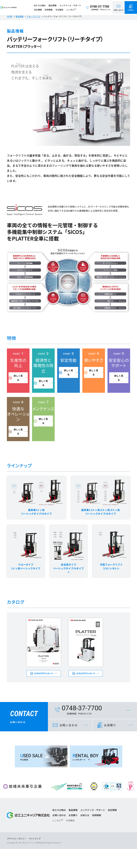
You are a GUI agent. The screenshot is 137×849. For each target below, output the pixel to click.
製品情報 (53, 4)
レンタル (71, 8)
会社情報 (39, 8)
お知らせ (84, 815)
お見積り (73, 815)
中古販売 (60, 8)
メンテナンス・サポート (71, 4)
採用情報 (49, 8)
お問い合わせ (59, 815)
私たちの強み (41, 4)
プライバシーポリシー (17, 838)
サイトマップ (35, 838)
